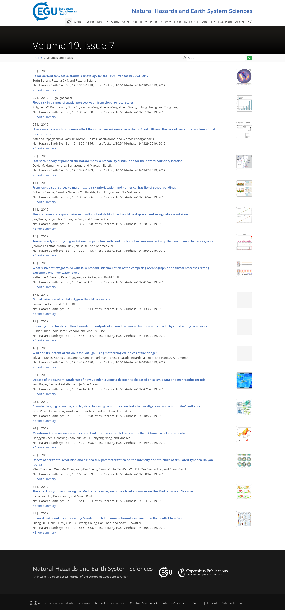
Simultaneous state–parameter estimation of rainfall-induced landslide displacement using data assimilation (110, 214)
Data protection (231, 603)
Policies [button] (138, 22)
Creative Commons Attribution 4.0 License (158, 603)
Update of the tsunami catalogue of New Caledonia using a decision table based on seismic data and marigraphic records (119, 379)
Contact (197, 603)
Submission (120, 22)
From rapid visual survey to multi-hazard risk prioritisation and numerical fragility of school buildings (104, 187)
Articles (38, 58)
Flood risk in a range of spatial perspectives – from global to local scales (83, 102)
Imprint (212, 603)
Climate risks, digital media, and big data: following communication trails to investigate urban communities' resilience (116, 406)
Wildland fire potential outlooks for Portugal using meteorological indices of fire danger (95, 353)
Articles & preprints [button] (90, 22)
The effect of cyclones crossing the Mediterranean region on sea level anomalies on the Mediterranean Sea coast (114, 491)
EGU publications (231, 22)
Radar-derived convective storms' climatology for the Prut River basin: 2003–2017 (91, 76)
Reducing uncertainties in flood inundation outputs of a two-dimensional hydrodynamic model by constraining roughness (120, 326)
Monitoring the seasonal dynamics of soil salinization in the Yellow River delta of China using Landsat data (109, 433)
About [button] (207, 22)
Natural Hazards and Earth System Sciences (192, 11)
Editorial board (186, 22)
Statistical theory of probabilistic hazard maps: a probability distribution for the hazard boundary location (107, 161)
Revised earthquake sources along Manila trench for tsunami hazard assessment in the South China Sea (107, 518)
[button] (184, 58)
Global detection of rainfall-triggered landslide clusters (71, 299)
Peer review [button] (159, 22)
